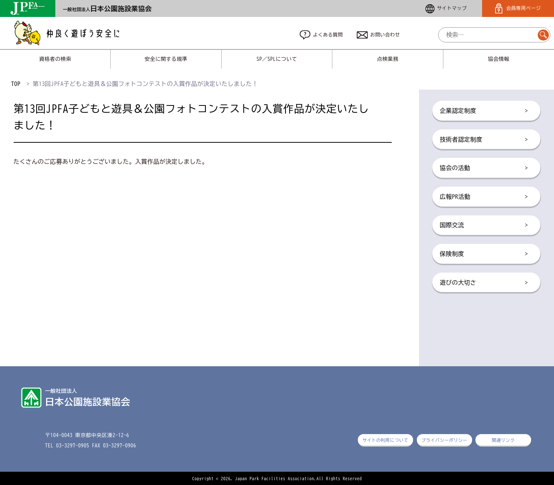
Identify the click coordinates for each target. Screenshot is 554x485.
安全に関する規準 (166, 59)
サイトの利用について (385, 440)
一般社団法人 (107, 9)
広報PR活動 (484, 197)
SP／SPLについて (277, 59)
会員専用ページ (518, 8)
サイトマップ (446, 8)
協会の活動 (484, 168)
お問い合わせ (378, 35)
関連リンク (503, 440)
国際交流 (484, 225)
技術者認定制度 (484, 140)
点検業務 (387, 59)
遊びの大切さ (484, 283)
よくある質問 (321, 34)
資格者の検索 (55, 59)
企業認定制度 (484, 111)
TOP (15, 84)
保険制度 (484, 254)
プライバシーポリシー (444, 440)
